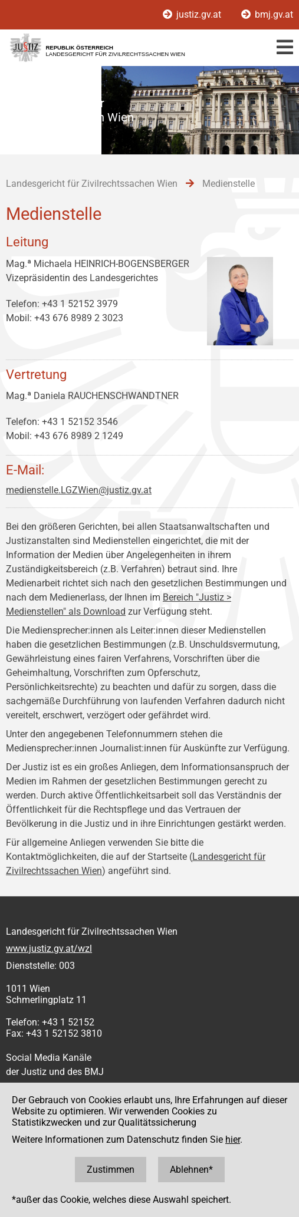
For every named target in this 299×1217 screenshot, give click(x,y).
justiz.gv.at (193, 14)
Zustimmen (110, 1169)
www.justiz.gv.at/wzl (49, 948)
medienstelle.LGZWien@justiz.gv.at (79, 490)
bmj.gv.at (267, 14)
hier (232, 1139)
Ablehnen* (191, 1169)
